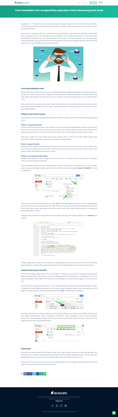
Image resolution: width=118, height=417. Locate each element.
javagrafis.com (26, 24)
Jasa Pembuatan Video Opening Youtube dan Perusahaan (64, 411)
